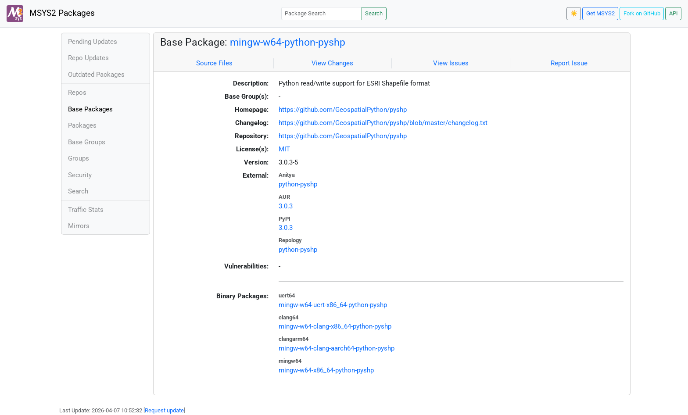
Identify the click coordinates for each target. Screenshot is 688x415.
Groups (78, 158)
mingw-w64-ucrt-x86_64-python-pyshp (333, 305)
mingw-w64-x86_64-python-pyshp (326, 370)
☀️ (573, 13)
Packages (82, 125)
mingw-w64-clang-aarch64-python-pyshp (336, 348)
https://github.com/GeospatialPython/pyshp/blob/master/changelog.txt (383, 123)
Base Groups (86, 142)
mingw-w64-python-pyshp (287, 42)
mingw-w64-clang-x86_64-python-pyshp (335, 326)
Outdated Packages (96, 75)
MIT (284, 149)
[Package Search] (321, 13)
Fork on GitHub (642, 13)
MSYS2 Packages (51, 13)
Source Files (214, 63)
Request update (164, 410)
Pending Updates (92, 42)
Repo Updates (88, 58)
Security (80, 175)
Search (374, 13)
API (673, 13)
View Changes (332, 63)
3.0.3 (286, 206)
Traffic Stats (86, 210)
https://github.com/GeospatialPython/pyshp (343, 110)
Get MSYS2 (600, 13)
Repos (77, 93)
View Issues (451, 63)
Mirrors (79, 226)
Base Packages (90, 109)
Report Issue (569, 63)
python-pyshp (298, 184)
